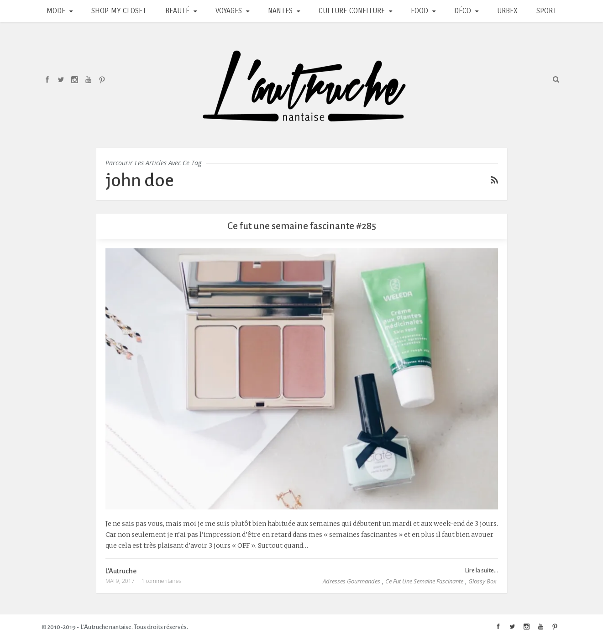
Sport (546, 10)
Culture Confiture (352, 10)
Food (419, 10)
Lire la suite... (481, 570)
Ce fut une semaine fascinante (424, 581)
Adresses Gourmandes (351, 581)
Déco (462, 10)
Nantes (280, 10)
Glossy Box (482, 581)
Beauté (177, 10)
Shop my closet (119, 10)
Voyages (228, 10)
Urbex (507, 10)
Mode (56, 10)
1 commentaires (161, 581)
